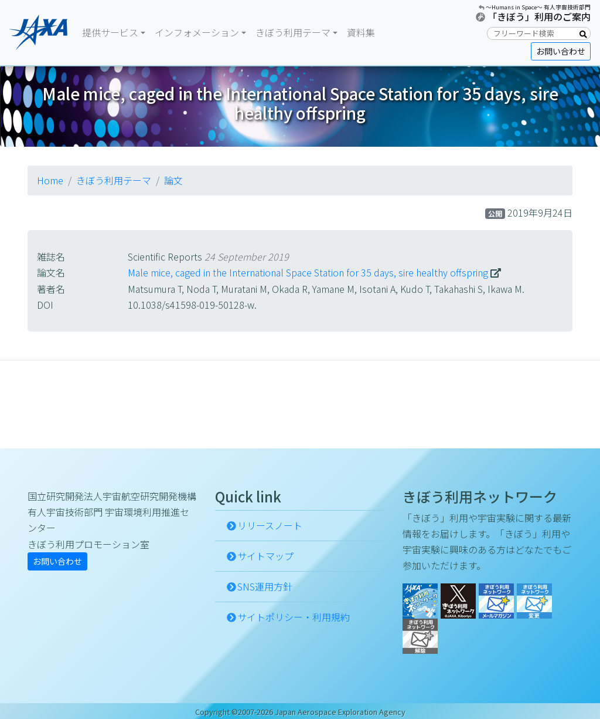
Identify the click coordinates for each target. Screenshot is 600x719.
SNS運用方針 (264, 586)
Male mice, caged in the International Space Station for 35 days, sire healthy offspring (308, 272)
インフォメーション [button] (197, 32)
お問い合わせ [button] (560, 51)
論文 (173, 180)
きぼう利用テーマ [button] (292, 32)
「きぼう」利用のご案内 (539, 16)
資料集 (361, 32)
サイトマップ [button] (265, 556)
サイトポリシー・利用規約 (293, 617)
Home (50, 180)
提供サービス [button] (110, 32)
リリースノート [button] (269, 525)
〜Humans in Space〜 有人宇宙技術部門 (538, 7)
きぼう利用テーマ (113, 180)
